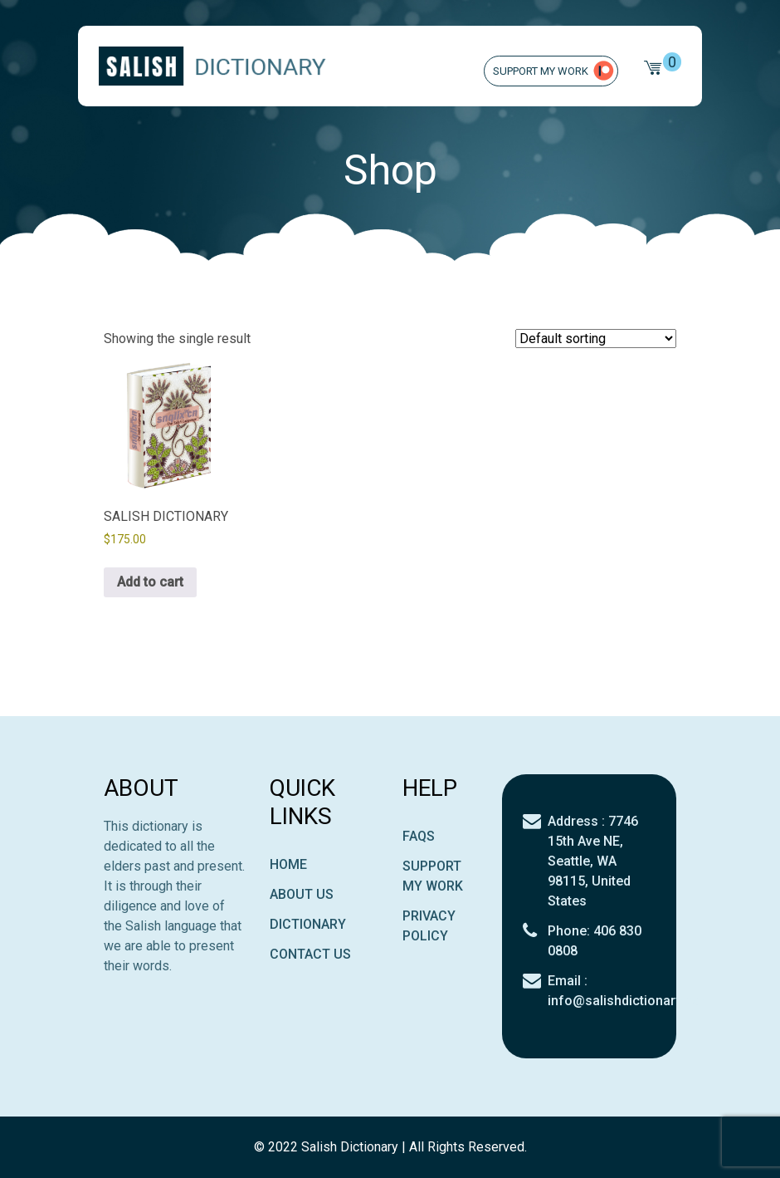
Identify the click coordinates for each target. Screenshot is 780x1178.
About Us (302, 894)
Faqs (418, 836)
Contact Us (310, 954)
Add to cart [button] (150, 582)
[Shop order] (595, 338)
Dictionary (308, 924)
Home (288, 864)
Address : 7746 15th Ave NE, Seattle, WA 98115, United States (593, 861)
